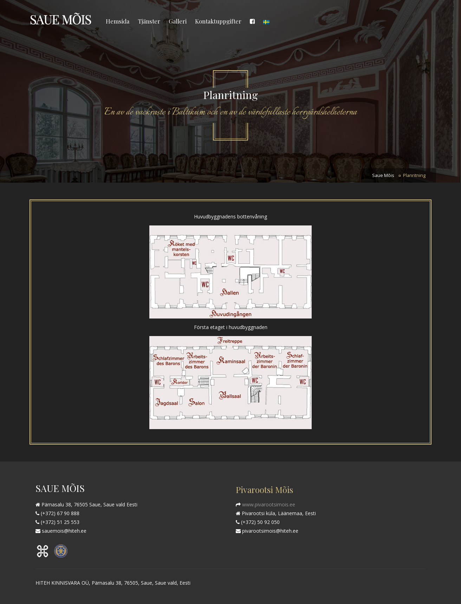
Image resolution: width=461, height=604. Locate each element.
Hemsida (117, 21)
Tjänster (149, 21)
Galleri (178, 21)
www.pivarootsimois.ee (268, 504)
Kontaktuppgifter (218, 21)
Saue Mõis (383, 175)
